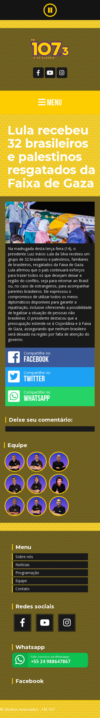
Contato (22, 588)
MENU (50, 102)
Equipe (21, 580)
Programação (27, 572)
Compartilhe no (50, 357)
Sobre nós (24, 556)
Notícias (22, 564)
